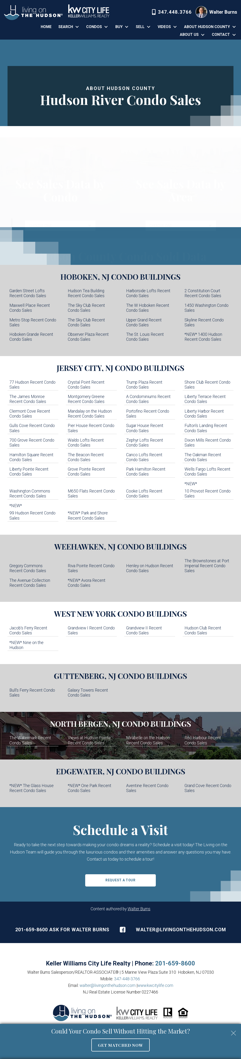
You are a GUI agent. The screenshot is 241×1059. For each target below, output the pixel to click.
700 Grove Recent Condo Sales (31, 442)
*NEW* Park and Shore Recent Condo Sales (88, 515)
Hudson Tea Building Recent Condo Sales (86, 293)
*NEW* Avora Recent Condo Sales (86, 583)
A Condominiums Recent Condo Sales (148, 399)
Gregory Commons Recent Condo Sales (27, 568)
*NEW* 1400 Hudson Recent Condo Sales (203, 337)
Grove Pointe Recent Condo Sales (86, 471)
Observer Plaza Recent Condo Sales (88, 337)
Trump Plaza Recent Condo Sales (144, 385)
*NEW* (191, 483)
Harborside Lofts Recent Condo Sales (148, 293)
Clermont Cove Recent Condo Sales (29, 414)
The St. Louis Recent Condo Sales (145, 337)
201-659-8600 (175, 963)
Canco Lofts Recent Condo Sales (144, 457)
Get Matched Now (120, 1045)
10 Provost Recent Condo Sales (208, 493)
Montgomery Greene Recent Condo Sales (86, 399)
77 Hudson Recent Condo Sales (32, 385)
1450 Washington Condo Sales (207, 308)
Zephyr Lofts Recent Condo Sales (144, 442)
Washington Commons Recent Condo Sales (29, 493)
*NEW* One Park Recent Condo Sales (89, 788)
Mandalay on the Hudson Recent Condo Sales (90, 414)
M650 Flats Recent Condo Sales (91, 493)
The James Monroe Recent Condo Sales (27, 399)
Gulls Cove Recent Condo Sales (32, 428)
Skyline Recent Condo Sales (204, 322)
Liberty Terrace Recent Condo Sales (205, 399)
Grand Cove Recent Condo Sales (208, 788)
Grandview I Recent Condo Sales (91, 630)
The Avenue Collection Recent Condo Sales (29, 583)
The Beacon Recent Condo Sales (86, 457)
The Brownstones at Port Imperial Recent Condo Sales (207, 565)
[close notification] (233, 1031)
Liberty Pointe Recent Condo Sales (28, 471)
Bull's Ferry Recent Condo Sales (32, 693)
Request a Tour (120, 880)
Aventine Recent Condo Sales (147, 788)
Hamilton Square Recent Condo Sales (31, 457)
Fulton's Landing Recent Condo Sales (206, 428)
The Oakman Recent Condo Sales (203, 457)
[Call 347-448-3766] (172, 12)
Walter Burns (139, 909)
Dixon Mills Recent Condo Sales (208, 442)
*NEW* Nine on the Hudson (26, 645)
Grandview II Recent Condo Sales (144, 630)
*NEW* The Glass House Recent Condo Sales (31, 788)
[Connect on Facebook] (122, 929)
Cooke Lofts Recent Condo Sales (144, 493)
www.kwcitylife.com (155, 985)
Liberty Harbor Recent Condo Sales (204, 414)
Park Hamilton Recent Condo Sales (145, 471)
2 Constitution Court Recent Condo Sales (203, 293)
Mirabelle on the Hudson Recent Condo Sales (148, 740)
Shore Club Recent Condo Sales (207, 385)
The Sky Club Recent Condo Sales (86, 308)
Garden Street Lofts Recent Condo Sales (27, 293)
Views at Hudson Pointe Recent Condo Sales (89, 740)
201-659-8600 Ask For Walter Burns (62, 929)
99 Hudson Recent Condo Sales (32, 515)
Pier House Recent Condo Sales (91, 428)
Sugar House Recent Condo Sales (144, 428)
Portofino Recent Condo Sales (147, 414)
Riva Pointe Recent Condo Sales (91, 568)
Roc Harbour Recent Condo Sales (203, 740)
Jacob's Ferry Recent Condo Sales (28, 630)
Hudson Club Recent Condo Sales (203, 630)
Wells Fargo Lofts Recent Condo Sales (207, 471)
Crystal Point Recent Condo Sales (86, 385)
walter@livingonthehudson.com (181, 929)
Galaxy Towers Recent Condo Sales (88, 693)
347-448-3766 (127, 979)
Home (46, 27)
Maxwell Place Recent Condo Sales (29, 308)
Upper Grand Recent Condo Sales (144, 322)
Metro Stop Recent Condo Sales (32, 322)
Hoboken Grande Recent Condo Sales (31, 337)
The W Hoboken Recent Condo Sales (147, 308)
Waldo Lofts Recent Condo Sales (86, 442)
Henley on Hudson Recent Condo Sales (149, 568)
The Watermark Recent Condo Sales (30, 740)
